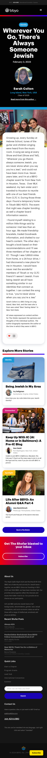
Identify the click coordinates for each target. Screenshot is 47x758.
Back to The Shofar (23, 530)
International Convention (14, 678)
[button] (41, 10)
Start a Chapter (10, 666)
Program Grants (10, 670)
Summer (7, 682)
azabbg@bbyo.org (11, 713)
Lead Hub (8, 674)
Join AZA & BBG (11, 719)
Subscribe (23, 556)
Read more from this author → (23, 99)
